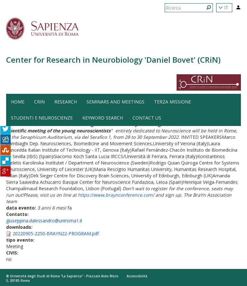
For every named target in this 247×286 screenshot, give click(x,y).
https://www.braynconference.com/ (116, 195)
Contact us (147, 118)
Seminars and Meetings (115, 102)
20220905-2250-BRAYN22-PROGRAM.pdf (56, 233)
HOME (17, 102)
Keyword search (102, 118)
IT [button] (223, 7)
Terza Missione (172, 102)
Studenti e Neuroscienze (42, 118)
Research (65, 102)
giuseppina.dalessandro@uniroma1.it (44, 221)
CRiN (39, 102)
